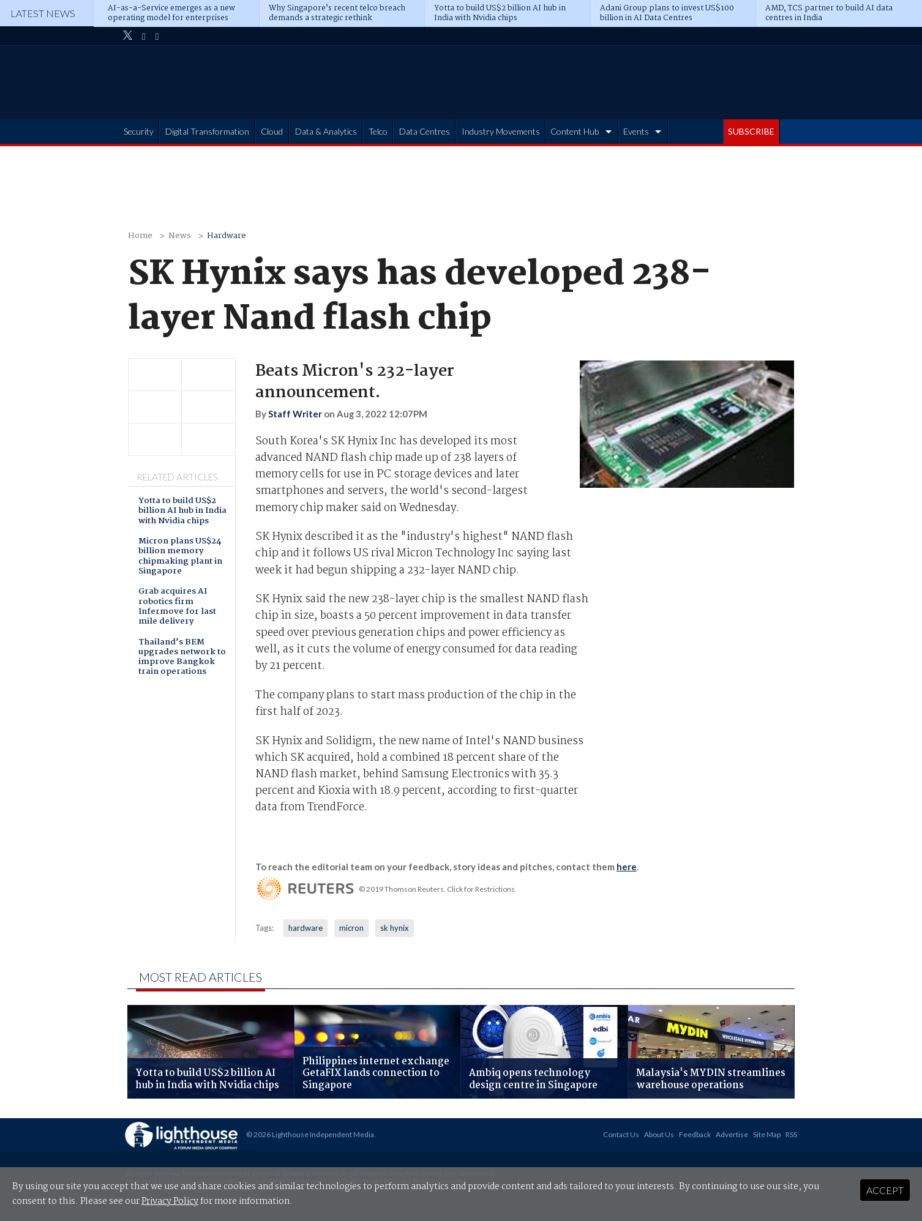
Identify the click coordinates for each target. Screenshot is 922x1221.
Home (140, 236)
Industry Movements (501, 131)
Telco (378, 131)
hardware (305, 928)
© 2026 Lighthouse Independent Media (310, 1134)
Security (139, 131)
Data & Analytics (326, 131)
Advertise (732, 1134)
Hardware (226, 236)
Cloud (272, 131)
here (627, 866)
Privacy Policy (169, 1201)
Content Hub (574, 131)
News (179, 236)
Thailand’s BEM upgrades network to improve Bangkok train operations (182, 658)
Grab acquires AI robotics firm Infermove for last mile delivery (177, 607)
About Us (659, 1134)
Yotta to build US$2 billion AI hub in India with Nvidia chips (182, 512)
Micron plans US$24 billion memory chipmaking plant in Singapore (180, 557)
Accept (885, 1190)
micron (351, 928)
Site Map (767, 1134)
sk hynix (394, 928)
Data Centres (424, 131)
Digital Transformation (207, 131)
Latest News (42, 13)
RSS (791, 1134)
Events (636, 131)
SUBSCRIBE (751, 131)
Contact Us (621, 1134)
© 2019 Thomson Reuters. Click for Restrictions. (438, 889)
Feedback (695, 1134)
